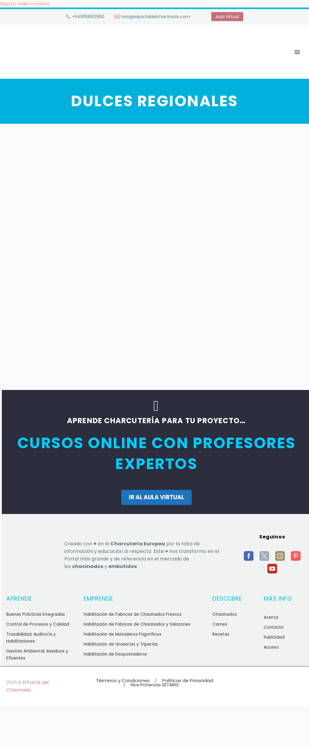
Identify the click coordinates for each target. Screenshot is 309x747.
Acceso (271, 647)
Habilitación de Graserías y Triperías (121, 644)
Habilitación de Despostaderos (115, 654)
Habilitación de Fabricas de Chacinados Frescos (133, 614)
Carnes (219, 624)
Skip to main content (24, 3)
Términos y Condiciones (123, 680)
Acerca (271, 617)
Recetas (220, 634)
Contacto (274, 627)
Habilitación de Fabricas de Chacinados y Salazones (137, 624)
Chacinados (224, 614)
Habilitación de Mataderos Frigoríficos (122, 634)
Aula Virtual (227, 17)
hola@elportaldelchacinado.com (155, 17)
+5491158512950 (88, 17)
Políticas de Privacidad (187, 680)
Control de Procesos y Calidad (37, 624)
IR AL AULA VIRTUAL (156, 497)
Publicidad (274, 637)
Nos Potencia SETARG (155, 685)
